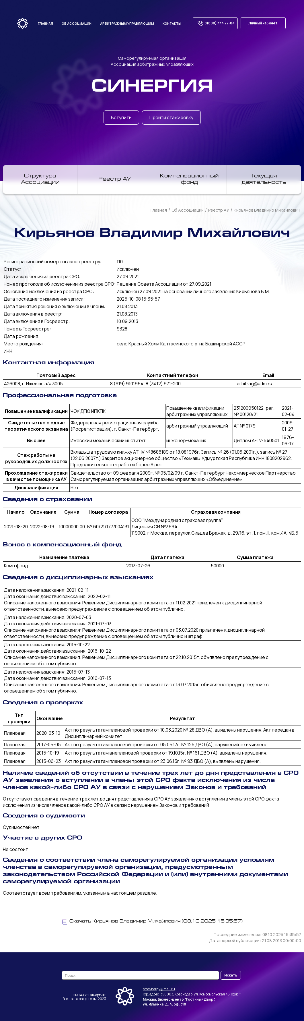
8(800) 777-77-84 (215, 23)
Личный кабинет (263, 23)
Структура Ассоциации (40, 179)
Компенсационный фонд (189, 179)
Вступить (121, 117)
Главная (45, 23)
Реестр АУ (114, 179)
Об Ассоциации (188, 210)
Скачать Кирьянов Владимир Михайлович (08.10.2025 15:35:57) (152, 922)
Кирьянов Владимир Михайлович (267, 210)
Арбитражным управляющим (127, 23)
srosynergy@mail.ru (159, 989)
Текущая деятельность (263, 179)
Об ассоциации (76, 23)
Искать (230, 975)
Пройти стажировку (171, 117)
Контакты (172, 23)
